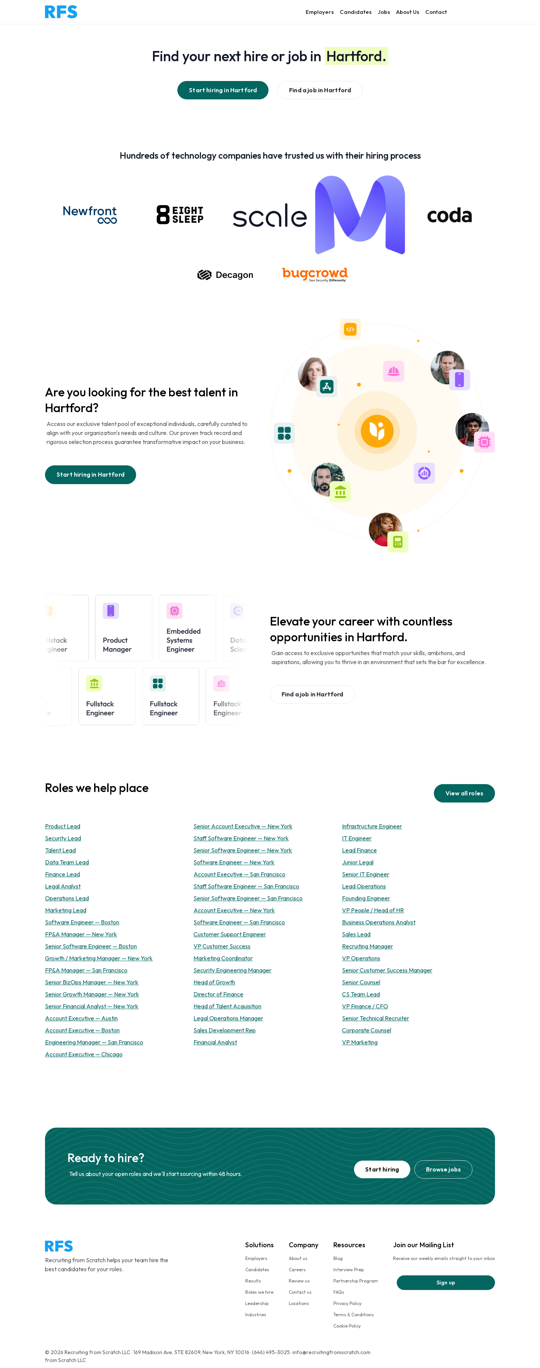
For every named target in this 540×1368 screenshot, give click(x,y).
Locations (299, 1303)
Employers (320, 11)
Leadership (256, 1303)
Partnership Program (355, 1281)
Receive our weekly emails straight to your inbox (444, 1258)
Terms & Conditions (353, 1314)
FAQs (338, 1292)
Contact (436, 11)
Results (253, 1281)
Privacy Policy (347, 1303)
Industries (255, 1314)
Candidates (356, 11)
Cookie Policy (347, 1326)
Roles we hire (259, 1292)
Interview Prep (348, 1269)
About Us (407, 11)
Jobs (384, 11)
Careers (297, 1269)
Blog (338, 1258)
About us (298, 1258)
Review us (299, 1281)
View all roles (464, 793)
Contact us (300, 1292)
